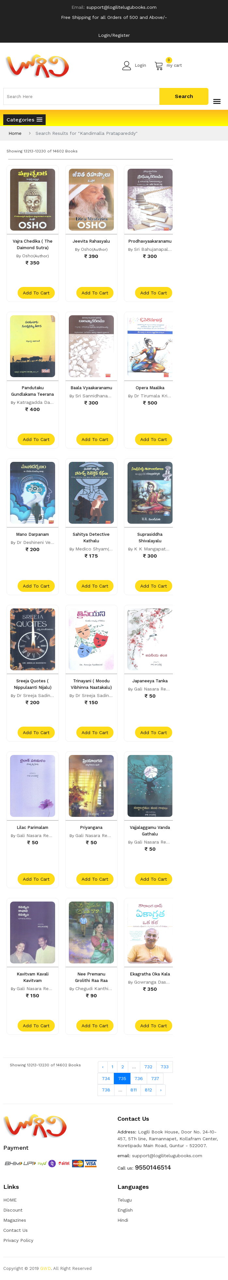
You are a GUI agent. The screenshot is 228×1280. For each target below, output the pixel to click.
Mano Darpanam (32, 534)
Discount (13, 1210)
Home (15, 133)
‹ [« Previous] (102, 1066)
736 (138, 1078)
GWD (45, 1268)
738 (106, 1089)
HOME (10, 1199)
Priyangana (91, 827)
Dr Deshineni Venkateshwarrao (50, 542)
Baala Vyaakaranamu (91, 387)
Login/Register (114, 35)
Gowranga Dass (151, 982)
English (125, 1210)
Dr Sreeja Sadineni (36, 695)
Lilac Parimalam (32, 827)
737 (155, 1078)
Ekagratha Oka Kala (150, 974)
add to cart (36, 292)
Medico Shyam (91, 548)
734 (106, 1078)
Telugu (124, 1199)
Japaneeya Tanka (150, 680)
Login (134, 65)
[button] (24, 119)
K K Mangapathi (151, 548)
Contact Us (15, 1230)
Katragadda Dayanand (41, 402)
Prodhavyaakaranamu (150, 241)
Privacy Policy (18, 1240)
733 (164, 1066)
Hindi (122, 1220)
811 (133, 1089)
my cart (168, 65)
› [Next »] (160, 1089)
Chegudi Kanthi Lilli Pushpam (107, 988)
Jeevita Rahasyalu (91, 241)
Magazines (14, 1220)
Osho (27, 255)
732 (148, 1066)
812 (148, 1089)
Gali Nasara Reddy (154, 688)
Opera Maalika (150, 387)
